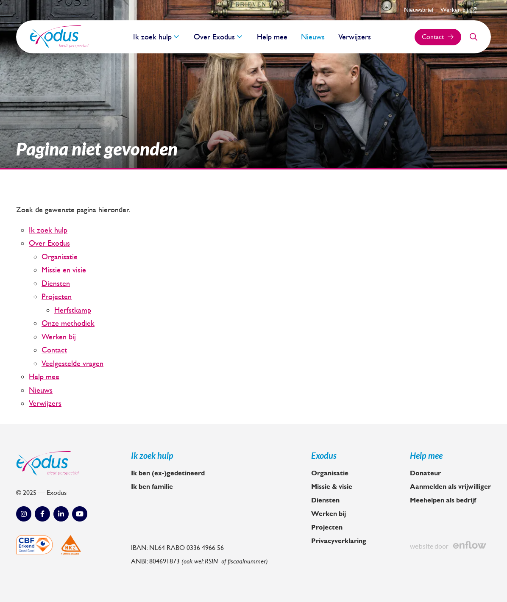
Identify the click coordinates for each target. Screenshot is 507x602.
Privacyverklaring (338, 541)
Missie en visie (64, 270)
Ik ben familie (152, 487)
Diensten (56, 283)
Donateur (425, 473)
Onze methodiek (68, 323)
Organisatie (60, 256)
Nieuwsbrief (419, 10)
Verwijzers (354, 37)
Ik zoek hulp (152, 37)
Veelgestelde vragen (72, 363)
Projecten (57, 296)
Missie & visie (331, 487)
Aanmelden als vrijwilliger (450, 487)
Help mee (272, 37)
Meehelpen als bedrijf (443, 500)
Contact (54, 350)
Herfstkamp (72, 310)
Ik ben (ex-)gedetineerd (168, 473)
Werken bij (458, 10)
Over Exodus (214, 37)
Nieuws (313, 37)
